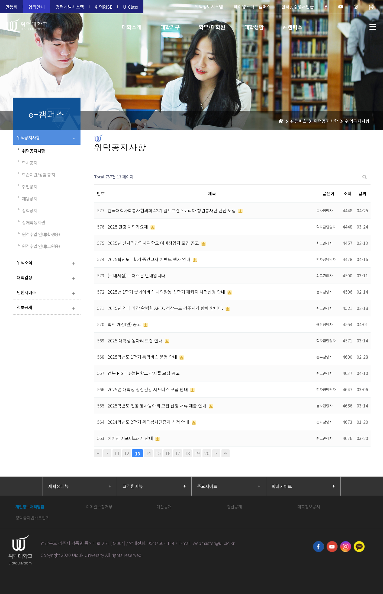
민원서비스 (47, 293)
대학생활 (254, 27)
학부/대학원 (212, 27)
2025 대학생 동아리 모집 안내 (135, 340)
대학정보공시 (308, 506)
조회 (347, 193)
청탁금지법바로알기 (32, 518)
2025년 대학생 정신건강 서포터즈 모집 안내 (148, 389)
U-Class (130, 7)
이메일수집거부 (99, 506)
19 (197, 453)
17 (177, 453)
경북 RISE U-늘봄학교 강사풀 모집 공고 (144, 373)
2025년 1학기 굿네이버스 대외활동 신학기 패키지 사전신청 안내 (167, 291)
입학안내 (36, 7)
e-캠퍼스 (292, 27)
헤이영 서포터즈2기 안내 (131, 438)
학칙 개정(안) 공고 (125, 324)
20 (207, 453)
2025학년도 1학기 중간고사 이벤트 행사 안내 (149, 259)
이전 (107, 453)
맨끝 (225, 453)
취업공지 (27, 186)
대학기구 (170, 27)
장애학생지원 (31, 222)
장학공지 (27, 210)
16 (167, 453)
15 (158, 453)
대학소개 (131, 27)
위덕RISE (103, 7)
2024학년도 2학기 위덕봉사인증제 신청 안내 (149, 422)
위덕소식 (47, 263)
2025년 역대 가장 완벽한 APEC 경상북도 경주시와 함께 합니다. (166, 308)
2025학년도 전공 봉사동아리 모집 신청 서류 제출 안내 (157, 405)
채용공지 (27, 198)
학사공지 (27, 162)
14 (148, 453)
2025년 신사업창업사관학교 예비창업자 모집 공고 (154, 243)
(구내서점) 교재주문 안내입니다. (137, 275)
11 (117, 453)
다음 (216, 453)
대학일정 (47, 278)
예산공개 (164, 506)
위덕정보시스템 (209, 6)
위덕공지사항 (47, 138)
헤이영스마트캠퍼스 (252, 6)
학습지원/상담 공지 (36, 174)
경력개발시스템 (70, 7)
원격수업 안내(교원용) (38, 246)
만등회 (11, 7)
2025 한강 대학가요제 (128, 226)
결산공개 (234, 506)
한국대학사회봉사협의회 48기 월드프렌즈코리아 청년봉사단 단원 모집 (172, 210)
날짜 (362, 193)
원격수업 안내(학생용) (38, 234)
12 (126, 453)
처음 (98, 453)
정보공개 (47, 308)
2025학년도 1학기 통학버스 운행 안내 (143, 357)
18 (187, 453)
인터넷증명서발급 (297, 6)
